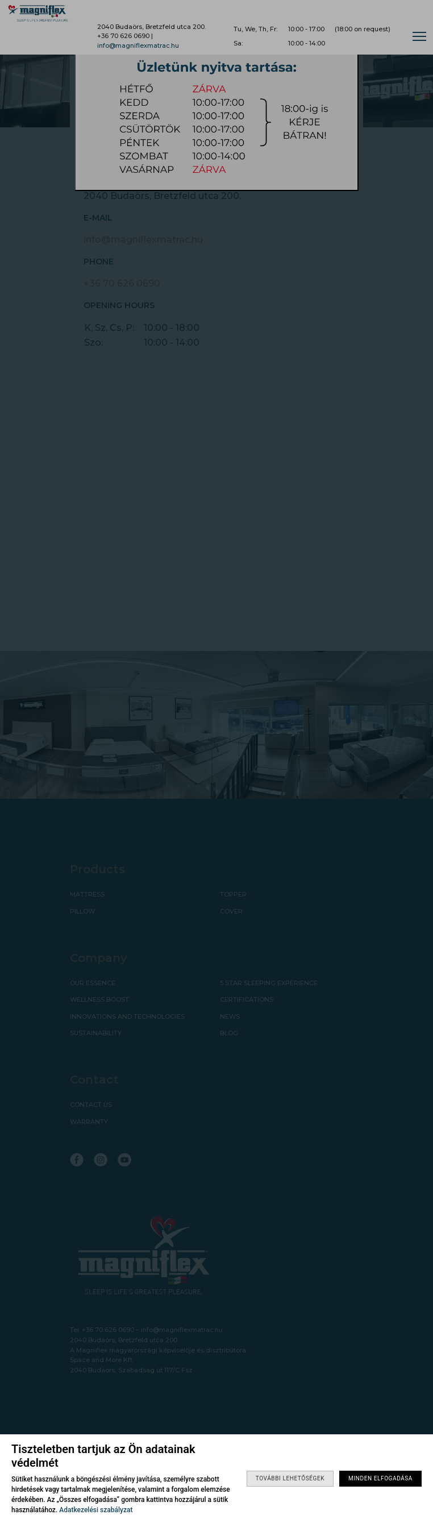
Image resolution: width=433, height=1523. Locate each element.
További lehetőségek (290, 1478)
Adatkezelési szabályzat (95, 1510)
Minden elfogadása (380, 1478)
